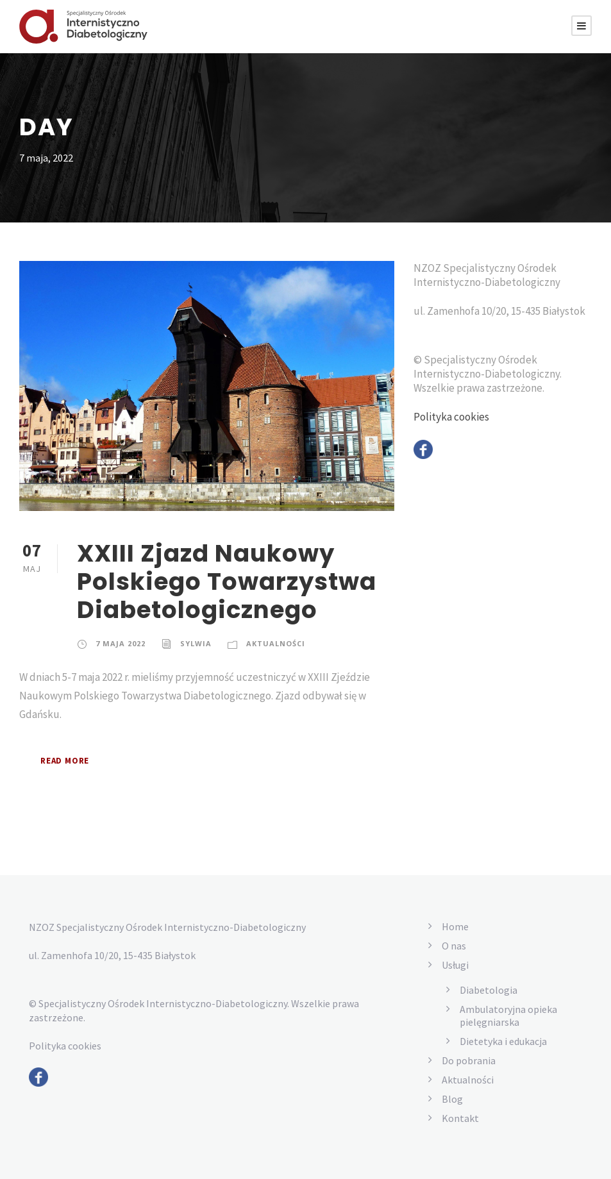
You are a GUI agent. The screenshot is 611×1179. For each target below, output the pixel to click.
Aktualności (275, 643)
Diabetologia (488, 989)
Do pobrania (470, 1060)
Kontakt (459, 1117)
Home (455, 926)
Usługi (456, 964)
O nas (455, 945)
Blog (452, 1098)
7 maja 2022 (121, 643)
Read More (68, 760)
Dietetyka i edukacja (505, 1040)
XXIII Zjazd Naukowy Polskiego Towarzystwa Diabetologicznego (216, 581)
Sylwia (195, 643)
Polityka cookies (453, 435)
